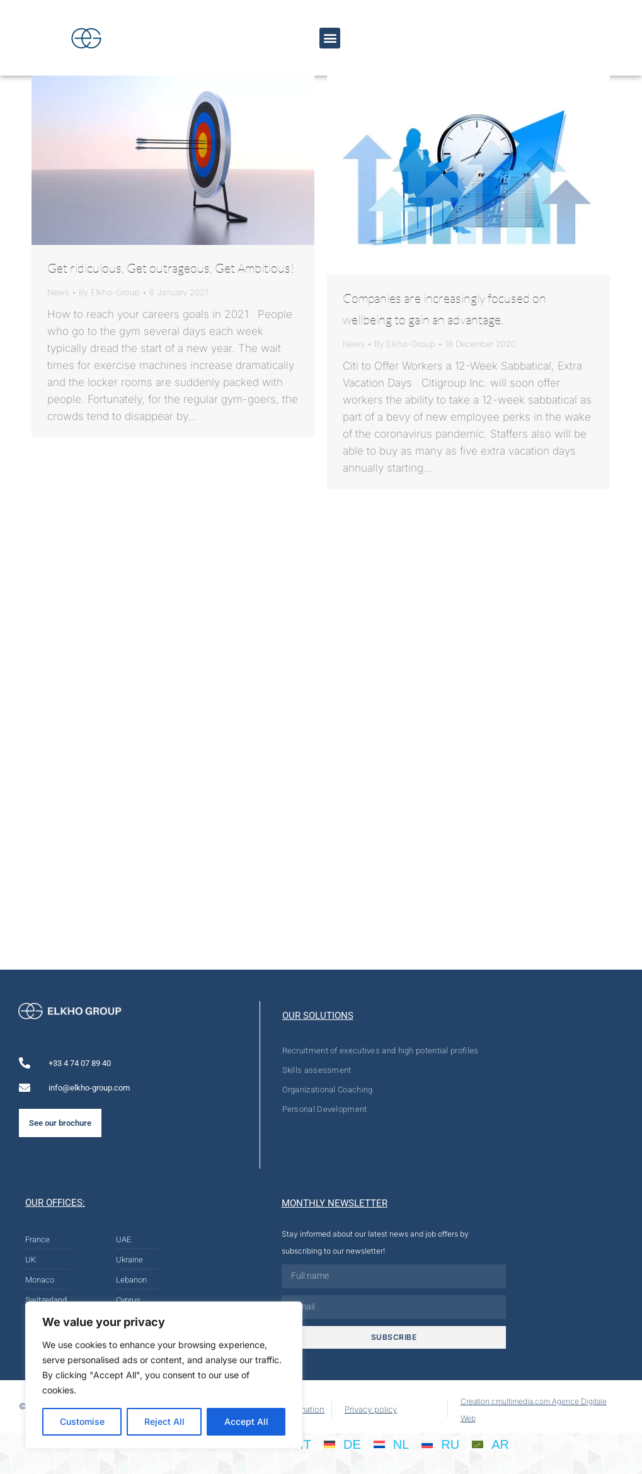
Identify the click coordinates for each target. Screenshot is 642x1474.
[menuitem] (342, 1444)
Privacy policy (371, 1409)
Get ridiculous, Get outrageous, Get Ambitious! (170, 268)
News (58, 292)
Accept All (246, 1421)
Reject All (164, 1421)
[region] (163, 1375)
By (109, 292)
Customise (82, 1421)
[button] (329, 38)
